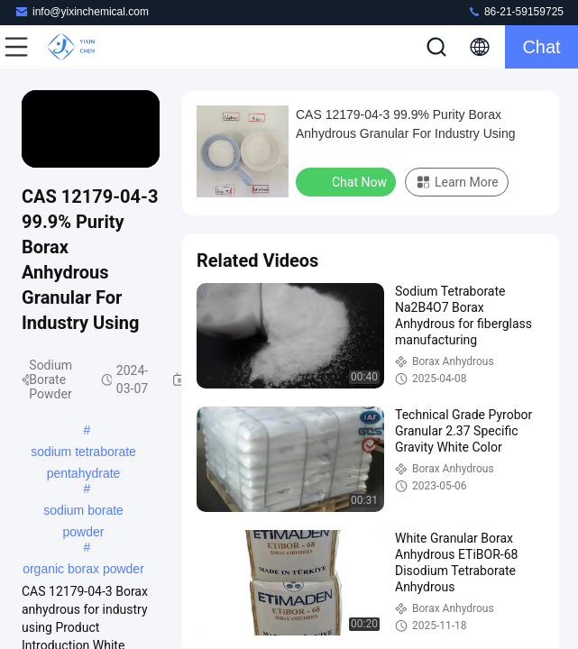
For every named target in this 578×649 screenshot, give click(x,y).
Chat (541, 47)
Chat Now (347, 181)
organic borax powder (83, 569)
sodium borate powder (83, 512)
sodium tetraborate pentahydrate (83, 453)
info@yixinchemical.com (81, 11)
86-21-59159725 (515, 11)
